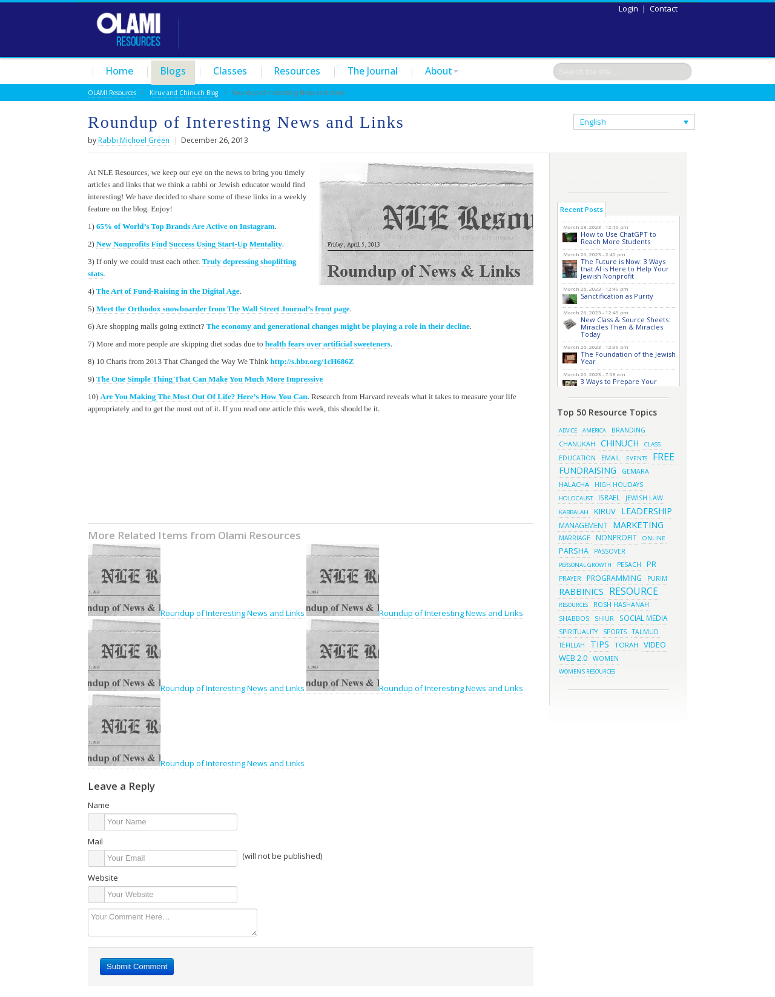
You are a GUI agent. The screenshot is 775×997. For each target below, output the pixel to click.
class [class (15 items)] (652, 444)
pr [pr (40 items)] (651, 563)
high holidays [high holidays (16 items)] (619, 484)
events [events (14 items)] (636, 458)
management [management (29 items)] (583, 525)
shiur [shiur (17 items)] (604, 618)
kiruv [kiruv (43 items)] (605, 511)
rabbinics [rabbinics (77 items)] (581, 591)
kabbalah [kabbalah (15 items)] (574, 512)
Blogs (173, 71)
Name (99, 805)
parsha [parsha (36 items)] (574, 551)
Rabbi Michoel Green (134, 140)
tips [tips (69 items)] (599, 644)
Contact (664, 8)
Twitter (595, 172)
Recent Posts (581, 209)
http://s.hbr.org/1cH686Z (312, 361)
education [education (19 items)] (577, 458)
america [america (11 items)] (594, 430)
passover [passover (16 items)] (609, 551)
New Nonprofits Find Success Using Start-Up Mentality (189, 243)
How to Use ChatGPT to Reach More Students (618, 238)
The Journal (373, 71)
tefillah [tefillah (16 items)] (572, 645)
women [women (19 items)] (606, 658)
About (441, 71)
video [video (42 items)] (655, 644)
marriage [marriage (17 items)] (574, 538)
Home (119, 71)
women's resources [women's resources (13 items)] (587, 671)
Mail (95, 841)
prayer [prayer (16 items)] (570, 578)
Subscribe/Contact (646, 172)
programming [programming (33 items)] (614, 578)
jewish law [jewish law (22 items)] (644, 497)
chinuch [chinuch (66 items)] (620, 443)
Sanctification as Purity (617, 295)
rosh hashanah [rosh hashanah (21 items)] (621, 604)
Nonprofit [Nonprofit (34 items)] (616, 537)
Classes (230, 71)
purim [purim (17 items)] (657, 578)
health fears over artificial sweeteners (328, 343)
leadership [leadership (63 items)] (646, 511)
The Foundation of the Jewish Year (628, 357)
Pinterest (620, 172)
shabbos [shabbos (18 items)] (574, 618)
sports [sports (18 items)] (615, 632)
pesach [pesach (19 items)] (629, 564)
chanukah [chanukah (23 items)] (577, 443)
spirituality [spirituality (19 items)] (578, 632)
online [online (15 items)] (653, 538)
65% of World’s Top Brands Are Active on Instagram (185, 226)
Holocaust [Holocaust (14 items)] (576, 498)
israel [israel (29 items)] (609, 497)
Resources (297, 71)
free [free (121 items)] (663, 456)
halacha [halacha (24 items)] (574, 484)
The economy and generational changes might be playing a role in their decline (338, 326)
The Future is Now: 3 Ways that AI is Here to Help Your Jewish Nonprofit (625, 268)
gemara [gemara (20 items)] (635, 471)
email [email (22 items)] (611, 457)
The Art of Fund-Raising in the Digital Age (167, 291)
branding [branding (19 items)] (628, 430)
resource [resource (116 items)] (633, 591)
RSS (569, 172)
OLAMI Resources (112, 92)
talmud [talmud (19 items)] (645, 632)
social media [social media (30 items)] (643, 618)
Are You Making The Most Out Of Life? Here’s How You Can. (205, 396)
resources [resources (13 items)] (573, 605)
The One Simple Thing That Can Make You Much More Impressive (209, 378)
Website (103, 877)
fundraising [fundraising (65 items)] (587, 470)
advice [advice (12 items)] (568, 430)
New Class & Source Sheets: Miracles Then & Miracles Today (625, 327)
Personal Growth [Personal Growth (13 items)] (585, 565)
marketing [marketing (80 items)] (638, 524)
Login (628, 8)
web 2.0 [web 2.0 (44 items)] (573, 657)
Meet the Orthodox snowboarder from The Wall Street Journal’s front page (222, 308)
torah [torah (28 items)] (626, 644)
